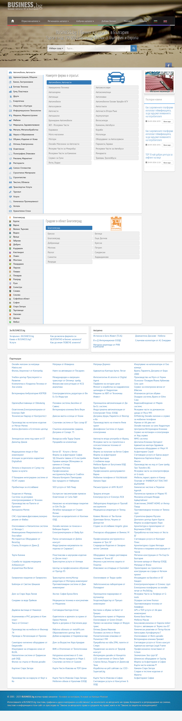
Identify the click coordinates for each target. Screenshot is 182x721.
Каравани (52, 129)
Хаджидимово (102, 267)
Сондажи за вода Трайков (24, 613)
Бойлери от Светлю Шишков (26, 597)
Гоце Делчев (101, 248)
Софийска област (19, 313)
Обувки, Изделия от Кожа (23, 145)
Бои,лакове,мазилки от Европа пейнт (152, 636)
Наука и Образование (21, 140)
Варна (14, 235)
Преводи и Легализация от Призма (29, 649)
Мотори (51, 139)
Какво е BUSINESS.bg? (20, 355)
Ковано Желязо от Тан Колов (107, 529)
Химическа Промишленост (24, 210)
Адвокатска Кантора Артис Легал (109, 384)
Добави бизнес (108, 21)
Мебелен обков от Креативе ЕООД (70, 694)
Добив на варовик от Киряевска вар (70, 649)
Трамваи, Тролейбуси (105, 158)
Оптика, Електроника (21, 150)
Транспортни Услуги (21, 195)
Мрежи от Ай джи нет (144, 435)
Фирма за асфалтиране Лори (148, 536)
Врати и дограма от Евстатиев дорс (70, 636)
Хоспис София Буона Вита (65, 607)
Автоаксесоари (102, 87)
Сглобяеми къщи (101, 474)
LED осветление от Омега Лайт (108, 672)
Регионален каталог (58, 21)
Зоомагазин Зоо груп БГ (146, 668)
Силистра (16, 301)
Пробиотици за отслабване (25, 500)
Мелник (51, 257)
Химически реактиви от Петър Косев (152, 642)
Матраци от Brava (142, 578)
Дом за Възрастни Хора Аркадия (68, 655)
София (14, 317)
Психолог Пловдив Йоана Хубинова (151, 394)
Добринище (53, 252)
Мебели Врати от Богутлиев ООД (109, 478)
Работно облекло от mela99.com (68, 642)
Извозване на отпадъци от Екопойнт (111, 581)
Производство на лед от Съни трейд (151, 478)
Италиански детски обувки (147, 406)
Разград (15, 293)
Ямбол (14, 337)
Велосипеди (101, 120)
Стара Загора (17, 321)
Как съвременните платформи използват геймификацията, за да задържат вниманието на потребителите (159, 112)
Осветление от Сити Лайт (65, 510)
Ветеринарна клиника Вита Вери (69, 422)
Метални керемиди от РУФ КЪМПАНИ (106, 360)
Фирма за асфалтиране (104, 468)
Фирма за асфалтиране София (67, 468)
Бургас (14, 231)
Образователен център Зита (66, 646)
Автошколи (53, 115)
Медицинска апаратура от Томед (109, 523)
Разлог (51, 262)
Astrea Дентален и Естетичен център (30, 442)
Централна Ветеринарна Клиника (150, 442)
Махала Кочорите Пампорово (67, 490)
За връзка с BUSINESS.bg (22, 352)
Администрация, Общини (23, 77)
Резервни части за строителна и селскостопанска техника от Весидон (109, 458)
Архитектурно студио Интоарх (149, 558)
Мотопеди (100, 134)
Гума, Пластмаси (19, 92)
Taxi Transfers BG (142, 481)
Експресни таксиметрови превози (69, 507)
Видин (14, 243)
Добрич (15, 256)
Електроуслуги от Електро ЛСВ (108, 510)
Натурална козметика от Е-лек (67, 668)
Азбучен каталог (85, 21)
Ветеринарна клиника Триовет (149, 652)
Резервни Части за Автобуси (109, 148)
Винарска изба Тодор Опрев (66, 452)
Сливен (15, 305)
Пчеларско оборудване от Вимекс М (111, 545)
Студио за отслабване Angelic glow (110, 539)
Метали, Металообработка (24, 135)
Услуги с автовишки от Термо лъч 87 (152, 639)
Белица (98, 243)
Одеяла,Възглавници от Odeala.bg (28, 416)
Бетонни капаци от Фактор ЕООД (150, 575)
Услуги (14, 205)
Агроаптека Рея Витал (22, 581)
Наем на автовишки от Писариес (69, 384)
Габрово (15, 252)
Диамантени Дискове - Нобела (150, 352)
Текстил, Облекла (19, 190)
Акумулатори (101, 115)
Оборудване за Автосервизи (109, 139)
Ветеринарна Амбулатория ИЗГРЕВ (29, 406)
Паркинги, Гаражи (103, 144)
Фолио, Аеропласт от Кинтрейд (27, 384)
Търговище (16, 325)
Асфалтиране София (144, 691)
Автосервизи (54, 106)
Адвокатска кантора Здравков (148, 458)
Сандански (100, 262)
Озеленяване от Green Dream (107, 633)
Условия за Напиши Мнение (94, 710)
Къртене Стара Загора (22, 681)
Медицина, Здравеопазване (24, 130)
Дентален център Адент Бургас (149, 533)
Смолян (15, 309)
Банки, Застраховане (21, 82)
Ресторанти (16, 170)
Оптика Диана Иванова (104, 642)
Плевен (15, 284)
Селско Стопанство (20, 175)
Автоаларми (54, 92)
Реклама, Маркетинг (21, 165)
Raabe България (101, 471)
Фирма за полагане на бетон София (111, 465)
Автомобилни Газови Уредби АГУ (111, 101)
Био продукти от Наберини (66, 494)
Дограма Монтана (61, 481)
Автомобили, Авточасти (22, 72)
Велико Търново (19, 239)
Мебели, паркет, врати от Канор (149, 490)
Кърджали (16, 260)
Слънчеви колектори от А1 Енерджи (153, 355)
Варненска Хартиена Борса (147, 471)
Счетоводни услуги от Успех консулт (152, 655)
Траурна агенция (101, 507)
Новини (143, 21)
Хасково (15, 329)
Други (14, 97)
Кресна (98, 252)
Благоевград (17, 227)
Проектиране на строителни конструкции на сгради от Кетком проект (150, 584)
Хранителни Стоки (20, 220)
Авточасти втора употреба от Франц (111, 452)
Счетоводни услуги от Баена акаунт (151, 468)
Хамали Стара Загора (144, 681)
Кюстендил (16, 264)
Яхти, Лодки (53, 162)
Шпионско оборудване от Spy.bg (150, 672)
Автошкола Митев (20, 523)
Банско (51, 243)
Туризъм (15, 200)
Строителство (18, 185)
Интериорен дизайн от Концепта (109, 668)
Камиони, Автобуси (104, 125)
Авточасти (53, 111)
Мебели (15, 125)
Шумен (14, 333)
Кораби (98, 129)
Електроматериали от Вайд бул (68, 545)
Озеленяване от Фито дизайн (148, 649)
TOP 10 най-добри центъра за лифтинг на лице (159, 156)
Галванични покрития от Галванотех (29, 591)
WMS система (141, 452)
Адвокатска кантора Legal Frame (150, 659)
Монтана (15, 272)
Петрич (98, 257)
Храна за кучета (19, 484)
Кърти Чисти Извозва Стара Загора (70, 691)
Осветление (17, 155)
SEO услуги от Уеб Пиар (64, 500)
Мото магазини (55, 134)
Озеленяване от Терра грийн (107, 591)
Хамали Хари (99, 494)
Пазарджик (16, 276)
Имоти (137, 474)
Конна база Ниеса (143, 629)
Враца (14, 248)
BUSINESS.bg (28, 710)
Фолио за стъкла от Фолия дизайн (28, 675)
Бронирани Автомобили (59, 120)
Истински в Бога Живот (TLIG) (107, 352)
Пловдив (15, 288)
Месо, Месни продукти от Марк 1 (69, 672)
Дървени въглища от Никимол (26, 623)
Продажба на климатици (65, 455)
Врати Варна (99, 481)
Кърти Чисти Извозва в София (107, 691)
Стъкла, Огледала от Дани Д (25, 558)
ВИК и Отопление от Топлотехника (70, 662)
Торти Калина (18, 568)
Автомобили (54, 101)
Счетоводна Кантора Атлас (66, 623)
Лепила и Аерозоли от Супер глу (28, 481)
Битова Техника (18, 87)
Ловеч (14, 268)
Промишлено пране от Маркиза (109, 629)
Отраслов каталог (30, 21)
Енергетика (16, 102)
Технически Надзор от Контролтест (29, 429)
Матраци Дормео (101, 377)
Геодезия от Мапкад (21, 507)
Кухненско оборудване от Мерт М (151, 461)
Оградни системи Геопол (146, 613)
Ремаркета (100, 153)
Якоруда (52, 271)
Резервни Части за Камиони (61, 153)
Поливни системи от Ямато (106, 646)
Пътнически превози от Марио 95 (150, 507)
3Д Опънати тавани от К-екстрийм (69, 471)
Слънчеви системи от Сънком (67, 675)
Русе (13, 297)
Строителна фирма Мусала (147, 529)
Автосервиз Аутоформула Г (147, 646)
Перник (15, 280)
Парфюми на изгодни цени (106, 397)
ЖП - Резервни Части (58, 125)
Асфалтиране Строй (143, 465)
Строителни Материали (22, 180)
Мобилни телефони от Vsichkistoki (110, 490)
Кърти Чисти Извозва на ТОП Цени (70, 681)
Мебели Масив (141, 633)
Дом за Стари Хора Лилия (24, 607)
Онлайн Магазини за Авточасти (63, 144)
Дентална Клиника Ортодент (148, 455)
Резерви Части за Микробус (61, 148)
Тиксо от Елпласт (20, 636)
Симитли (52, 267)
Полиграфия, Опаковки (22, 160)
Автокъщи (52, 96)
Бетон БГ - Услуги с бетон (65, 465)
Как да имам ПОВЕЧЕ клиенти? (65, 358)
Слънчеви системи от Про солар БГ (70, 435)
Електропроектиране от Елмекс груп (152, 597)
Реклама (128, 21)
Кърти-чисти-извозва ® (145, 678)
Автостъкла (100, 106)
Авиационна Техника (58, 87)
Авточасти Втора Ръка (105, 111)
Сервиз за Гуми (55, 158)
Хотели (14, 215)
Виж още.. (168, 121)
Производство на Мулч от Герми (150, 390)
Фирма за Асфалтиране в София (150, 675)
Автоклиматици (102, 92)
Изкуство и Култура (20, 107)
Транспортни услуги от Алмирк (68, 575)
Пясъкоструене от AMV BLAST (108, 500)
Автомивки (100, 96)
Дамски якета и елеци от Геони (68, 429)
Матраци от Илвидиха (63, 377)
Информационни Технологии (19, 114)
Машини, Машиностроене (24, 120)
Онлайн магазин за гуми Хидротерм (152, 439)
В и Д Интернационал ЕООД (107, 355)
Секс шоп (138, 397)
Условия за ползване (69, 710)
